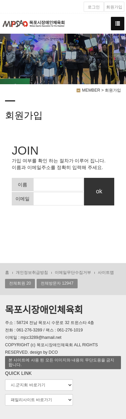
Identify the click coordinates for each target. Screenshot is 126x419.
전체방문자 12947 (57, 283)
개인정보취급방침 (32, 272)
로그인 (94, 7)
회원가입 (114, 7)
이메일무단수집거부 (73, 272)
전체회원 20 (20, 283)
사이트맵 (106, 272)
